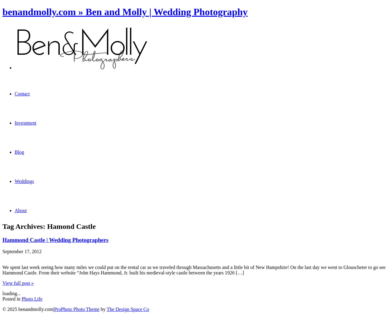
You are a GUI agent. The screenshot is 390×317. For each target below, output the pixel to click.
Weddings (24, 181)
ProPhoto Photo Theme (76, 309)
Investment (25, 123)
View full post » (18, 283)
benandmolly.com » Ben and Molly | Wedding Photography (125, 11)
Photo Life (32, 298)
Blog (19, 152)
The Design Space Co (128, 309)
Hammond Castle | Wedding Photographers (55, 240)
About (21, 210)
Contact (22, 93)
